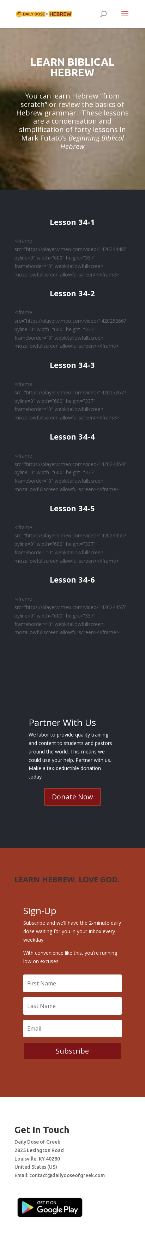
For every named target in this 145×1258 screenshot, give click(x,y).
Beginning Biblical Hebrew (92, 142)
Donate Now (72, 796)
